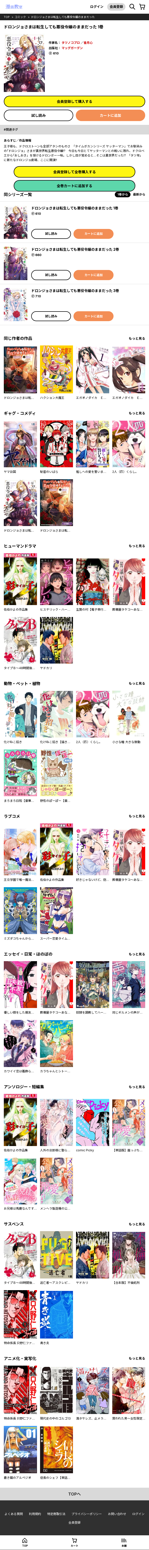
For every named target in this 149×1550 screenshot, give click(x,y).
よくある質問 (14, 1514)
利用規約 (35, 1514)
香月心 (88, 43)
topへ (74, 1494)
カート (74, 1545)
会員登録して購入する (74, 101)
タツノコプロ (71, 43)
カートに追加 (110, 115)
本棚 (124, 1545)
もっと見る (137, 338)
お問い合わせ (117, 1514)
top (7, 17)
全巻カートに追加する (74, 186)
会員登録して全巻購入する (74, 172)
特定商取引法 (56, 1514)
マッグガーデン (72, 48)
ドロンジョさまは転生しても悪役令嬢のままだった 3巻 (75, 290)
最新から (139, 194)
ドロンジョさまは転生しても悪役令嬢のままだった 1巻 (74, 208)
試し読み (38, 115)
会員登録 (116, 7)
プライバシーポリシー (86, 1514)
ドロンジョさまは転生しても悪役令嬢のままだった (63, 17)
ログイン (96, 7)
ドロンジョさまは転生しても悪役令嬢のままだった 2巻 (75, 249)
